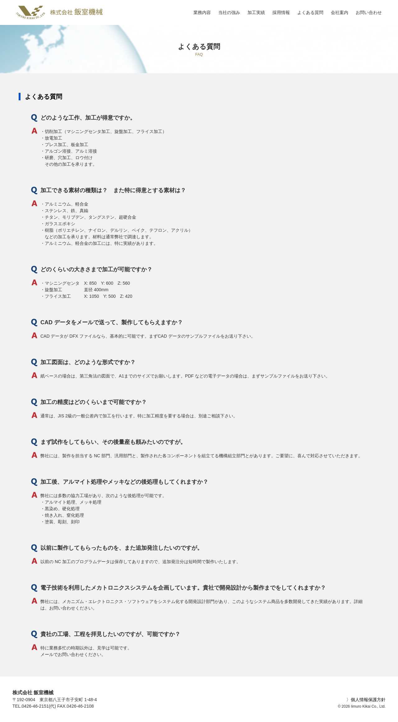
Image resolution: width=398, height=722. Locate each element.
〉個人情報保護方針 (366, 699)
